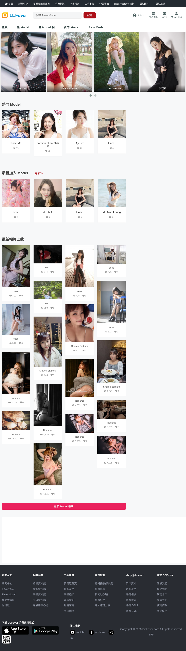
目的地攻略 (101, 594)
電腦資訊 (69, 599)
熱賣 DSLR (132, 605)
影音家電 (69, 605)
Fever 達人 (8, 588)
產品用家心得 (40, 605)
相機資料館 (39, 583)
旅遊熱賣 (100, 588)
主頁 (5, 27)
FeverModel (9, 594)
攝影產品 (69, 588)
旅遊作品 (100, 599)
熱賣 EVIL (131, 610)
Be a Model (96, 27)
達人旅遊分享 (102, 605)
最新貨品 (131, 588)
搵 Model (23, 27)
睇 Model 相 (46, 27)
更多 (38, 173)
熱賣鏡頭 (131, 599)
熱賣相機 (131, 594)
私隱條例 (162, 610)
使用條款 (162, 605)
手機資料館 (39, 594)
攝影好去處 (104, 583)
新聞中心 (7, 583)
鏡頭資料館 (39, 588)
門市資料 (131, 583)
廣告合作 (162, 594)
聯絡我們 (162, 588)
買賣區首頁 (70, 583)
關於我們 (162, 583)
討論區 (6, 605)
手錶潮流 (69, 610)
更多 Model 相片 (64, 506)
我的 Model (71, 27)
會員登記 (162, 599)
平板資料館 (39, 599)
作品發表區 (8, 599)
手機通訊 (69, 594)
